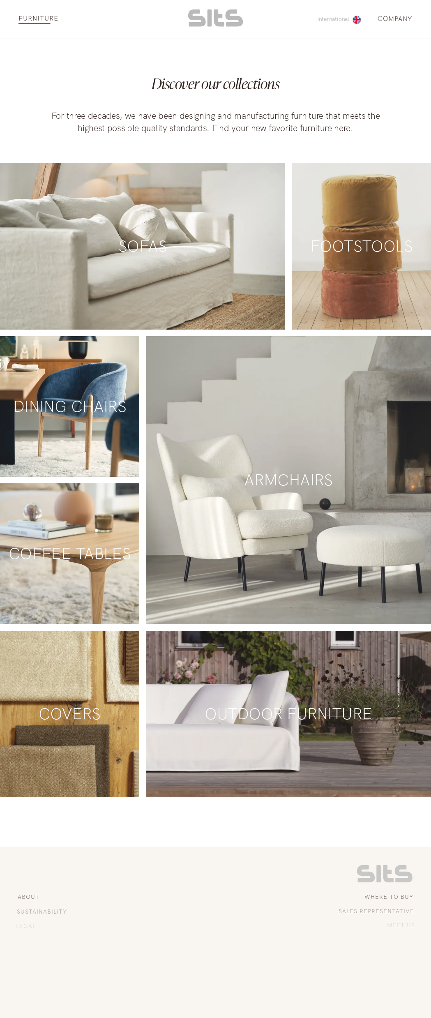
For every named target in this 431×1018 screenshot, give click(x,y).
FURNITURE (38, 19)
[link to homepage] (385, 880)
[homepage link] (215, 24)
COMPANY (395, 19)
